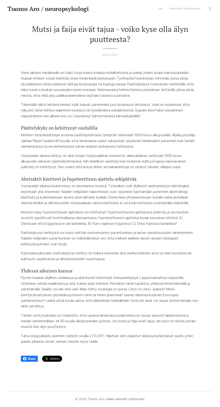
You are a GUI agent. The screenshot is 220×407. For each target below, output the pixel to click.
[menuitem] (186, 8)
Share (29, 358)
